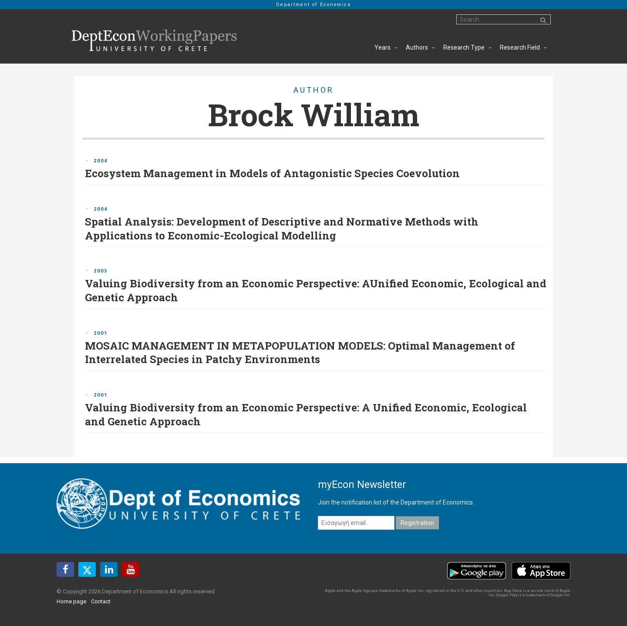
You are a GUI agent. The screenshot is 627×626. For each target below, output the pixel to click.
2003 (101, 271)
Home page (71, 601)
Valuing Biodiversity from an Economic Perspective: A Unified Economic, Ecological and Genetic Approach (306, 414)
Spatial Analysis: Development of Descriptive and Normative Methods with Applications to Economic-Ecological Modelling (282, 228)
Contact (101, 601)
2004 (101, 161)
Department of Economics (313, 4)
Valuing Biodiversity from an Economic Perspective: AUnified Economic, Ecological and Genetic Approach (315, 290)
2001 (101, 333)
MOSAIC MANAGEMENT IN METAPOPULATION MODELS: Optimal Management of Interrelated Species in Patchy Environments (300, 353)
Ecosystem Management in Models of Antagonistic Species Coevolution (272, 173)
